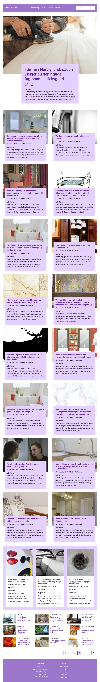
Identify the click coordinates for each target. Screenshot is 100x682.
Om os (43, 8)
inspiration (28, 89)
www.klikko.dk (43, 677)
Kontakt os (58, 8)
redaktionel (10, 147)
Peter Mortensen (25, 144)
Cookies (50, 8)
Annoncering (34, 8)
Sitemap (64, 677)
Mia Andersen (29, 86)
